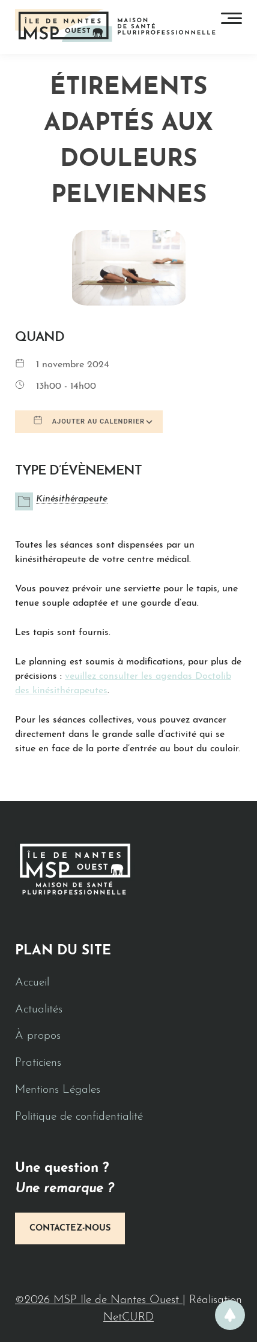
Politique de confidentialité (79, 1117)
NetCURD (128, 1317)
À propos (38, 1036)
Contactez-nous (69, 1228)
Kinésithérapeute (71, 499)
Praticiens (38, 1063)
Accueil (32, 983)
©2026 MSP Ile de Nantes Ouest (99, 1300)
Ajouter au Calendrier (89, 420)
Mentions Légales (57, 1090)
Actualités (38, 1009)
